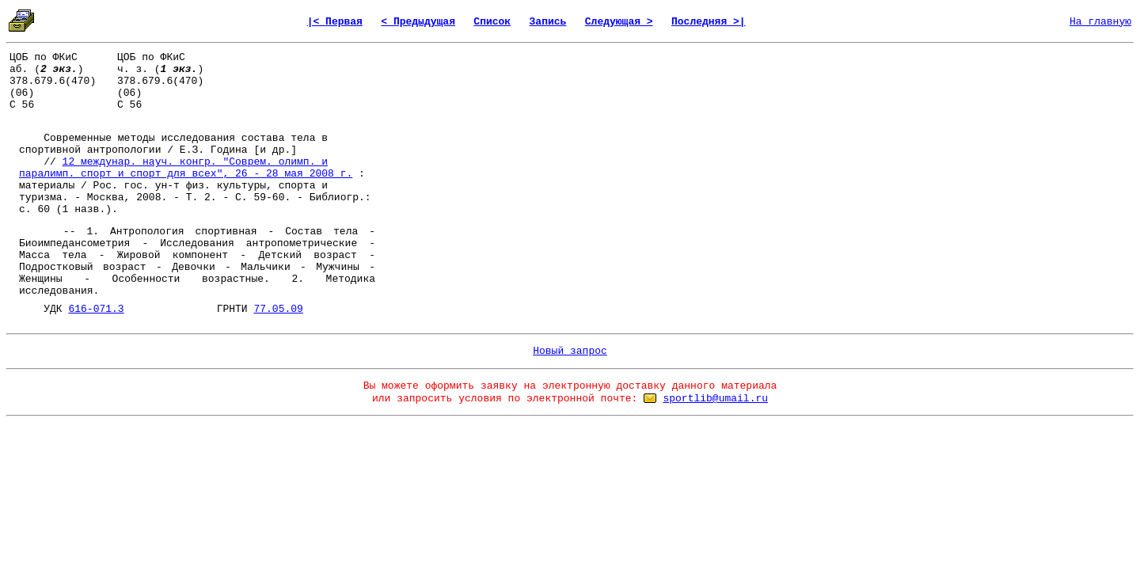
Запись (548, 22)
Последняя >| (708, 22)
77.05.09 (277, 309)
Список (492, 22)
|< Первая (335, 22)
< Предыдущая (418, 22)
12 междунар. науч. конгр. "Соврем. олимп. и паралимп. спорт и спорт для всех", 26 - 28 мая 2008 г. (185, 168)
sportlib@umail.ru (715, 399)
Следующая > (619, 22)
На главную (1100, 22)
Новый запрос (570, 351)
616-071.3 (96, 309)
